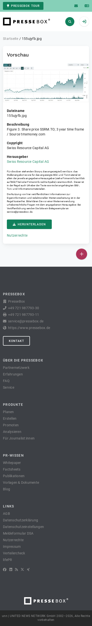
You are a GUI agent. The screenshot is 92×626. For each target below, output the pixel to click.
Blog (6, 489)
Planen (8, 412)
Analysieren (12, 432)
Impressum (12, 547)
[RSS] (16, 569)
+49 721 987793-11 (23, 315)
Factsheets (12, 469)
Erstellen (9, 418)
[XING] (28, 569)
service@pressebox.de (19, 211)
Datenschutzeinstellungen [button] (23, 527)
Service (8, 387)
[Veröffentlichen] (81, 254)
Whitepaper (12, 463)
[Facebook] (4, 569)
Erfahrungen (13, 374)
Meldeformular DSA (18, 533)
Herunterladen (29, 224)
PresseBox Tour (23, 6)
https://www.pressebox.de (29, 328)
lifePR (7, 560)
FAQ (6, 381)
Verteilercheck (14, 553)
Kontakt (16, 341)
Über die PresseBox (23, 360)
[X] (22, 569)
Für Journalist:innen (19, 438)
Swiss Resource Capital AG (28, 162)
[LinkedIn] (10, 569)
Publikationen (14, 476)
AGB (6, 514)
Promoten (11, 425)
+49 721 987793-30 (23, 308)
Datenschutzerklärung (20, 520)
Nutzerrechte (17, 235)
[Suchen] (69, 21)
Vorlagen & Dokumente (21, 482)
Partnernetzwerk (16, 368)
